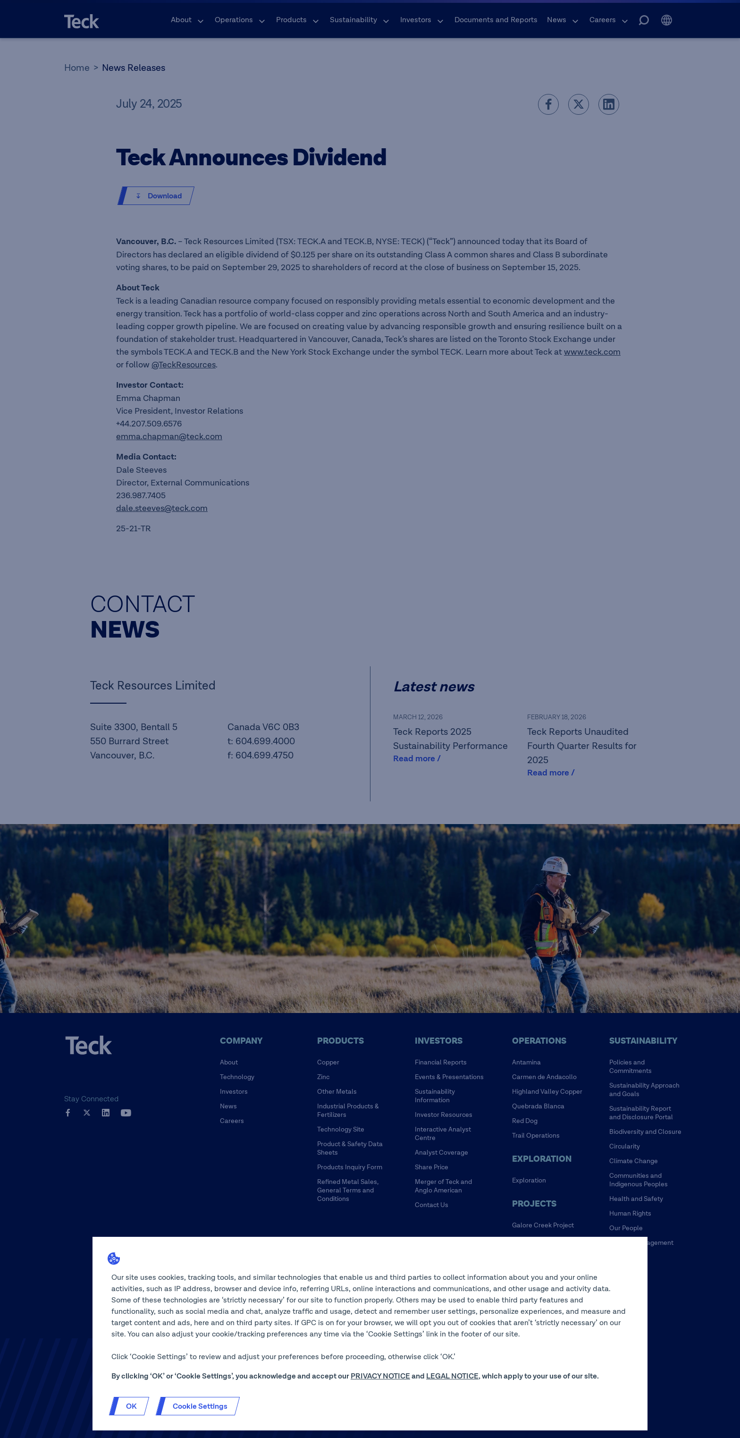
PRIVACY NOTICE (380, 1376)
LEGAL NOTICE (452, 1376)
